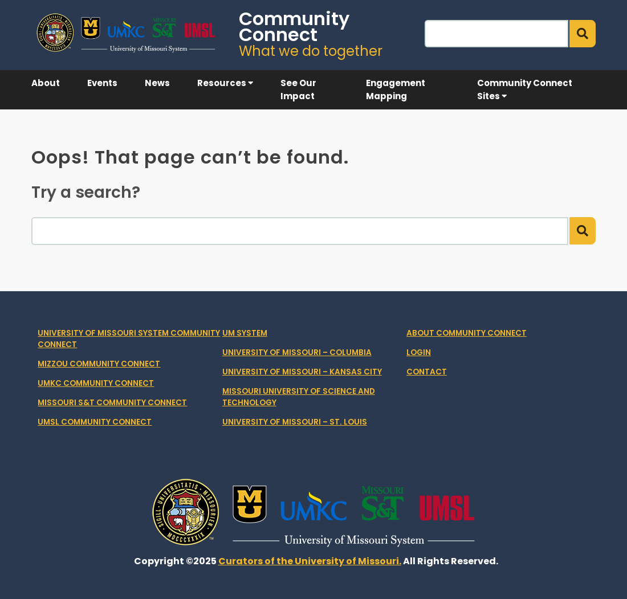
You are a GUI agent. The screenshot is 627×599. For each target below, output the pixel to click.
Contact (426, 371)
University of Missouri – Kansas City (302, 371)
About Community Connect (466, 333)
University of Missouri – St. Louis (294, 422)
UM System (244, 333)
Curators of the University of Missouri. (309, 561)
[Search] (496, 33)
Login (418, 352)
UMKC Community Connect (96, 383)
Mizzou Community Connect (99, 363)
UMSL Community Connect (95, 422)
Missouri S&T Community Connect (112, 402)
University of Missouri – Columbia (297, 352)
